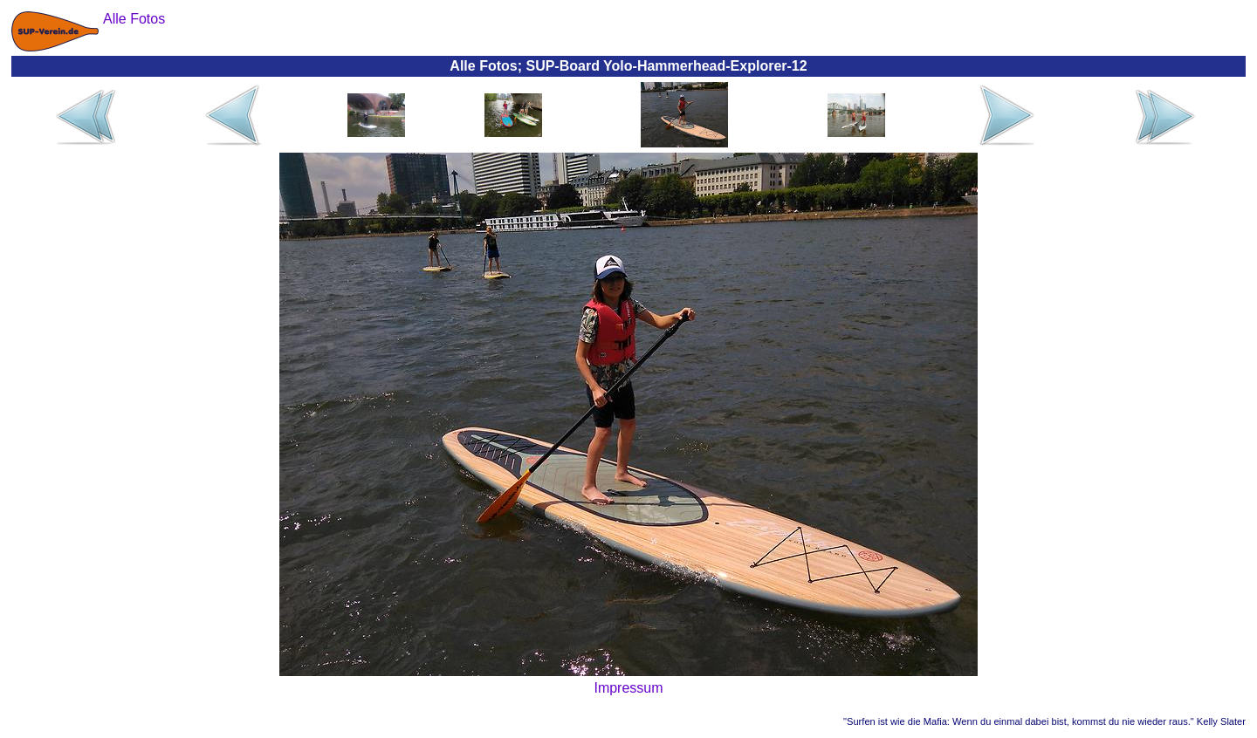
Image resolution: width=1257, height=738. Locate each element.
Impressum (628, 687)
